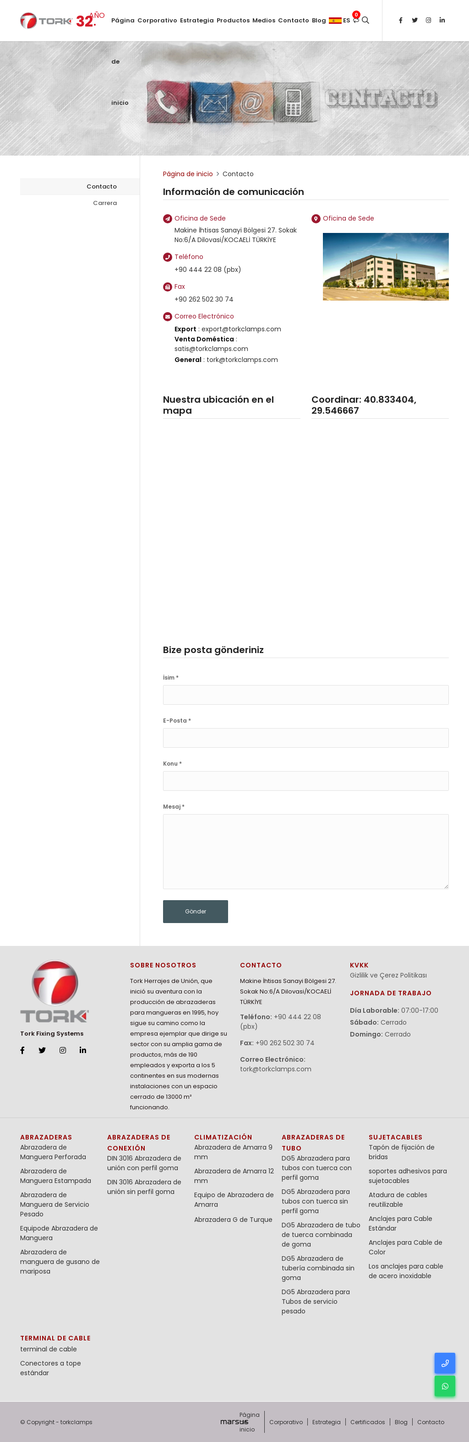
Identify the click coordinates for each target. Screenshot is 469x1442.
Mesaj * (174, 806)
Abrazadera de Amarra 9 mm (233, 1152)
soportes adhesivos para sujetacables (408, 1176)
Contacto (293, 20)
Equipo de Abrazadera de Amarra (234, 1199)
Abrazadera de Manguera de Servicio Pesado (54, 1204)
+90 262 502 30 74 (204, 299)
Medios (263, 20)
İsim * (171, 677)
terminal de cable (55, 1338)
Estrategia (197, 20)
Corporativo (157, 20)
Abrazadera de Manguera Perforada (53, 1152)
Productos (233, 20)
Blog (319, 20)
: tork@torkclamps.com (226, 359)
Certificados (367, 1422)
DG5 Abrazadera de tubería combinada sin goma (318, 1268)
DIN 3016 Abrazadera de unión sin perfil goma (144, 1186)
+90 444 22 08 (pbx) (208, 269)
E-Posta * (177, 720)
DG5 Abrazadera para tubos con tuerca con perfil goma (317, 1168)
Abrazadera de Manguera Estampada (55, 1176)
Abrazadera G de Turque (233, 1219)
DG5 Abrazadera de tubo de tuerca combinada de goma (321, 1235)
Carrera (105, 203)
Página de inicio (123, 28)
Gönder (195, 911)
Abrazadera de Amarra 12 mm (234, 1176)
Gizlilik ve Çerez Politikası (388, 975)
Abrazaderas (46, 1137)
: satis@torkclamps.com (211, 344)
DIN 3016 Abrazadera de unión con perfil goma (144, 1163)
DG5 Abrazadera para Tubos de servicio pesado (316, 1301)
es (339, 20)
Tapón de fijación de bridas (402, 1152)
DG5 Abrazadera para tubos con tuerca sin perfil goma (316, 1201)
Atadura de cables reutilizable (398, 1199)
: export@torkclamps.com (228, 329)
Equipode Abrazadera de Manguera (59, 1233)
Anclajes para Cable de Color (405, 1247)
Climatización (223, 1137)
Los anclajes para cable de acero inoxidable (406, 1271)
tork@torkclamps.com (275, 1069)
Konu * (172, 763)
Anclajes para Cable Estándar (400, 1223)
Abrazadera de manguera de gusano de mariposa (60, 1262)
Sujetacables (396, 1137)
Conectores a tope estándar (50, 1368)
